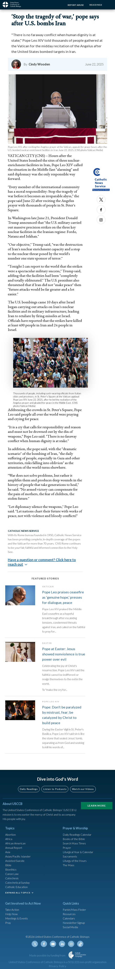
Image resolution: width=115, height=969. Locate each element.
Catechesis (12, 880)
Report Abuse (75, 5)
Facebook (101, 209)
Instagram (101, 219)
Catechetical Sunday (17, 884)
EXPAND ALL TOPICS (17, 894)
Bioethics (10, 871)
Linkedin (62, 945)
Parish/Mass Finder (74, 911)
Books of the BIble (74, 840)
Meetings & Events (16, 920)
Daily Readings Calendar (77, 836)
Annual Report (13, 849)
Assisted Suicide (14, 862)
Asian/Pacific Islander (18, 858)
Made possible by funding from (47, 957)
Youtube (53, 945)
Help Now (11, 916)
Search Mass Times (74, 845)
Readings (95, 4)
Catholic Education (16, 888)
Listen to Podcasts (54, 790)
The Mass (68, 866)
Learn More (97, 807)
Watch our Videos (83, 790)
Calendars (69, 920)
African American (15, 845)
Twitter (101, 199)
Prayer (67, 849)
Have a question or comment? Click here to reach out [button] (42, 562)
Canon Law (12, 875)
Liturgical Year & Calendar (78, 853)
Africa (8, 840)
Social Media (70, 929)
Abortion (10, 836)
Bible (8, 866)
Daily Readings (29, 790)
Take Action (12, 911)
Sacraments (70, 858)
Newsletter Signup (74, 924)
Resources (69, 916)
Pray (8, 924)
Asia (7, 853)
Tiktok (80, 945)
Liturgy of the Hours (75, 862)
